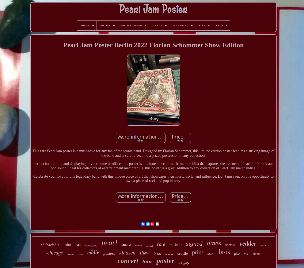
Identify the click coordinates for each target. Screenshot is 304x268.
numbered (91, 245)
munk (256, 254)
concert (128, 261)
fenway (169, 254)
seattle (182, 253)
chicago (55, 253)
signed (194, 243)
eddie (93, 252)
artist (210, 254)
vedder (248, 243)
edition (176, 244)
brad (157, 253)
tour (147, 261)
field (237, 254)
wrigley (184, 263)
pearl (109, 243)
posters (109, 253)
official (126, 245)
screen (230, 245)
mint (67, 244)
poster (165, 261)
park (263, 245)
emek (80, 254)
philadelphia (50, 245)
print (197, 252)
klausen (127, 253)
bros (224, 252)
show (144, 253)
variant (138, 245)
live (246, 254)
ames (214, 243)
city (78, 245)
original (149, 246)
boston (71, 254)
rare (161, 244)
